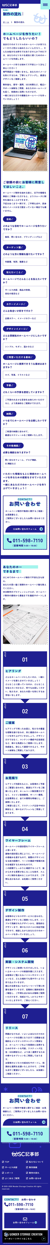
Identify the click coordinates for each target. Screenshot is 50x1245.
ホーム (6, 22)
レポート (9, 1172)
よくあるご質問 (12, 1178)
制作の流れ (34, 1172)
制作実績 (33, 1167)
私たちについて (36, 1161)
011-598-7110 (19, 1204)
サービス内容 (11, 1167)
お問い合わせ (35, 1178)
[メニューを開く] (45, 4)
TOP (7, 1161)
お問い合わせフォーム (25, 529)
